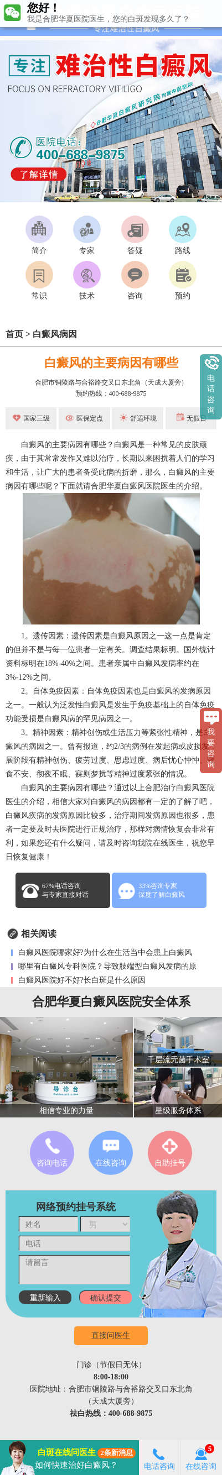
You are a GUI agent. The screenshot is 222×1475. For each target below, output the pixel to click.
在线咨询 (200, 1457)
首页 (14, 334)
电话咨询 (159, 1457)
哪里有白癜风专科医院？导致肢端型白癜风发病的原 (106, 966)
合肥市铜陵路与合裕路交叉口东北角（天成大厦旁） (111, 382)
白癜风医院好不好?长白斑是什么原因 (81, 980)
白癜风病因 (55, 334)
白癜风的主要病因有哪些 (111, 363)
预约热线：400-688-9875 (111, 393)
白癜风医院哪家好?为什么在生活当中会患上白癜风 (104, 952)
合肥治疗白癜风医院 (180, 788)
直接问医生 (110, 1335)
